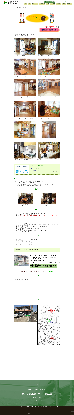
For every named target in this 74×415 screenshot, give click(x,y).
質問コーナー (48, 406)
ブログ (50, 3)
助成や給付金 (60, 3)
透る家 (34, 3)
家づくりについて (38, 3)
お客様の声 (38, 406)
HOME (31, 3)
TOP (15, 7)
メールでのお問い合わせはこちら (37, 400)
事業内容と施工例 (45, 3)
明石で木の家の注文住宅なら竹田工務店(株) (35, 412)
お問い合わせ (53, 406)
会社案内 (64, 3)
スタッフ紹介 (55, 3)
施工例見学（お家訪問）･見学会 (31, 406)
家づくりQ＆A (70, 3)
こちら (58, 171)
